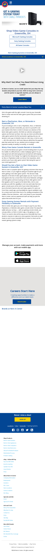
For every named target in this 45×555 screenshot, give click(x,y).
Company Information (9, 478)
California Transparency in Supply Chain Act (22, 547)
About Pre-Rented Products (11, 450)
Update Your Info (8, 466)
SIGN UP (23, 419)
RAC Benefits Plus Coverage (11, 534)
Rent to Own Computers (10, 445)
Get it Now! (6, 526)
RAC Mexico (7, 531)
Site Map (6, 518)
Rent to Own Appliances (10, 443)
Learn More (22, 99)
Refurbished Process (9, 453)
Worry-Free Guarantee (10, 507)
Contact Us (6, 513)
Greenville (23, 426)
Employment (7, 480)
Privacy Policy (12, 544)
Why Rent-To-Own (8, 510)
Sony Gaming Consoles (22, 41)
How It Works (7, 469)
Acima (5, 536)
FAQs (5, 472)
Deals (5, 499)
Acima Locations (8, 490)
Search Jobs (22, 302)
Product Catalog (8, 455)
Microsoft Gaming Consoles (22, 37)
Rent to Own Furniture (9, 440)
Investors (6, 483)
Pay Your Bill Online (9, 461)
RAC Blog (6, 493)
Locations (10, 426)
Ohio (16, 426)
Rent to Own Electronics (10, 448)
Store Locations (8, 488)
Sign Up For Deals (8, 501)
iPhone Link (22, 261)
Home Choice (7, 529)
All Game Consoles (22, 45)
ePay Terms (33, 544)
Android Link (22, 254)
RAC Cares (6, 485)
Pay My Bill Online (8, 520)
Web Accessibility (23, 544)
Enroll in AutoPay (8, 464)
